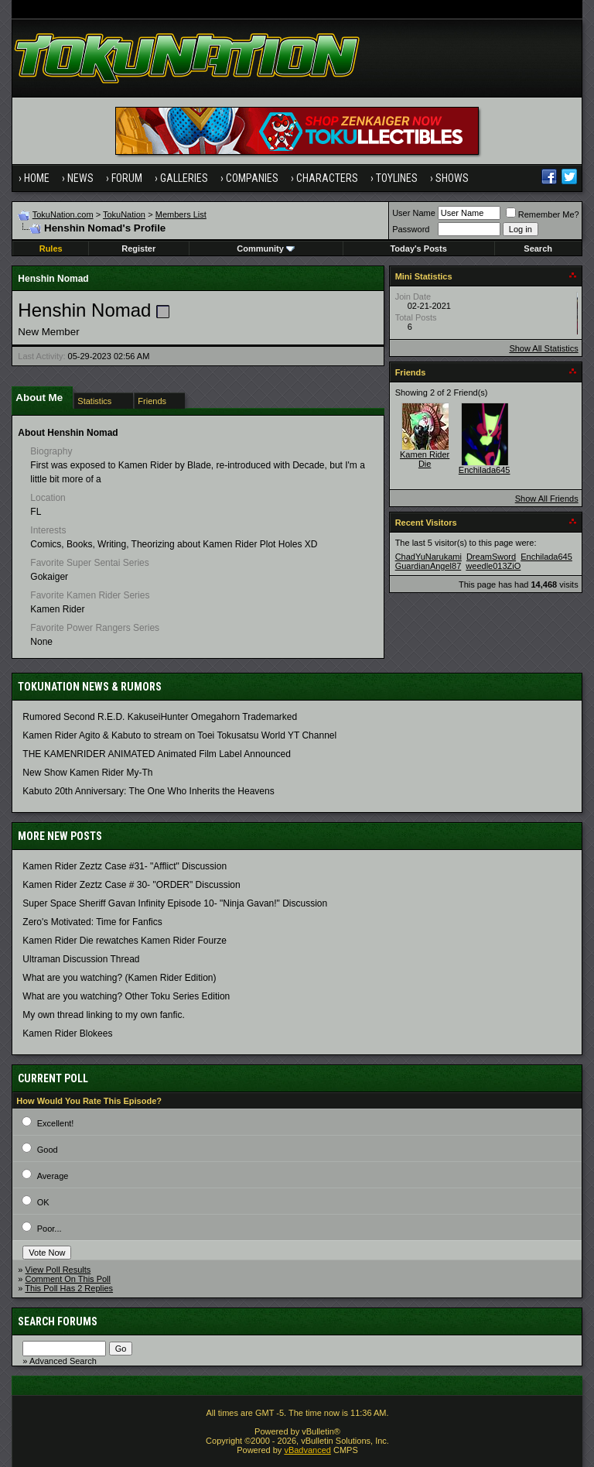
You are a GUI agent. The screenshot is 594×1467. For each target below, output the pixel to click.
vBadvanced (307, 1450)
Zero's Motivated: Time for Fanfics (92, 922)
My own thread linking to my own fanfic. (103, 1014)
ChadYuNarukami (428, 556)
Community (266, 248)
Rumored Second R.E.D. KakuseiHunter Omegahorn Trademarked (159, 716)
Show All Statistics (543, 348)
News (80, 178)
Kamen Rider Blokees (67, 1033)
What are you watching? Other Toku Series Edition (126, 996)
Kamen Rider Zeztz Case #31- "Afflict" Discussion (124, 866)
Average (53, 1176)
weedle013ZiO (493, 566)
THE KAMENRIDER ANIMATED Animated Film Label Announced (156, 754)
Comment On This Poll (68, 1279)
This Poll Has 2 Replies (69, 1288)
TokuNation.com (63, 214)
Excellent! (55, 1123)
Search (538, 248)
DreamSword (491, 556)
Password (410, 229)
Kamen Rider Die (424, 459)
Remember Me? (542, 214)
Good (47, 1149)
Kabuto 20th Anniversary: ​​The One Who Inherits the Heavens (148, 791)
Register (138, 248)
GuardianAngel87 (428, 566)
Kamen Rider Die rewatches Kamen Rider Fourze (124, 940)
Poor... (49, 1228)
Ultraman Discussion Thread (80, 959)
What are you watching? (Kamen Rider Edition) (119, 977)
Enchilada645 (484, 470)
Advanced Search (63, 1361)
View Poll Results (58, 1269)
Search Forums (57, 1321)
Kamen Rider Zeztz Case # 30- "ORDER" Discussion (131, 884)
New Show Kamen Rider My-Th (87, 772)
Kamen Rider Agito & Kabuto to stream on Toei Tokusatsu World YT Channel (179, 735)
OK (43, 1202)
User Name (413, 213)
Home (37, 178)
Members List (181, 214)
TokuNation (124, 214)
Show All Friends (547, 498)
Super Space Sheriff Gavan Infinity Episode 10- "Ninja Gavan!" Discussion (174, 903)
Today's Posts (418, 248)
